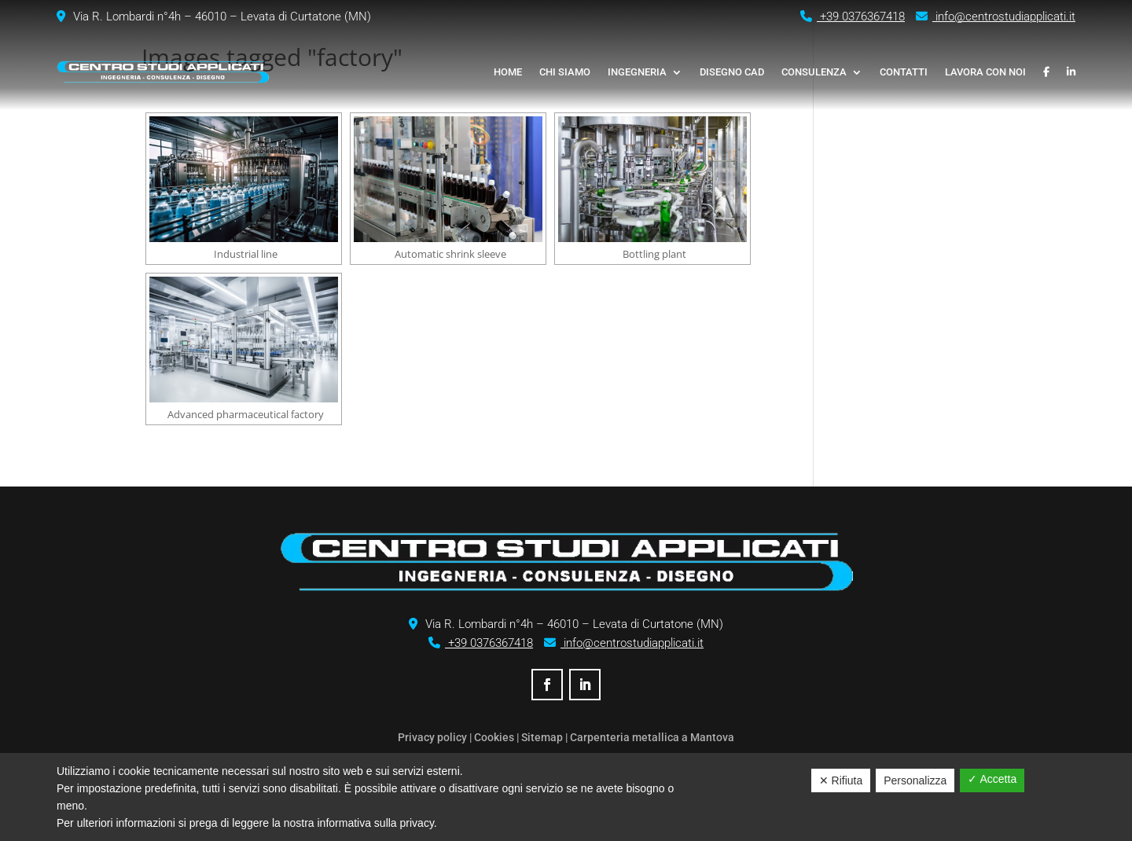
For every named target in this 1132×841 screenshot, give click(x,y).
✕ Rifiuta (841, 780)
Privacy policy (432, 737)
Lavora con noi (985, 72)
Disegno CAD (732, 72)
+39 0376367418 (852, 16)
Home (508, 72)
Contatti (904, 72)
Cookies (494, 737)
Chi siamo (564, 72)
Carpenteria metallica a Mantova (652, 737)
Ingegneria (637, 72)
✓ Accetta (992, 779)
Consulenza (814, 72)
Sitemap (542, 737)
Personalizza (915, 780)
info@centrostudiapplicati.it (995, 16)
